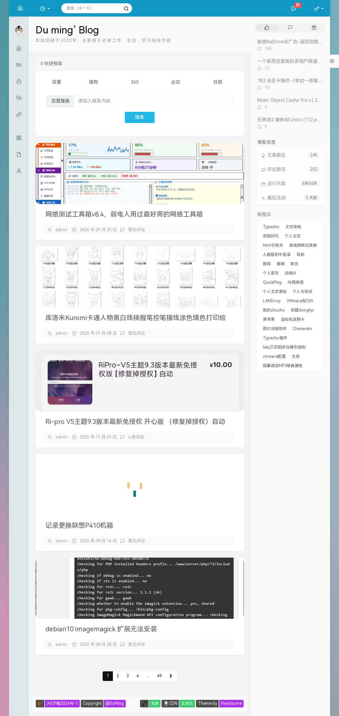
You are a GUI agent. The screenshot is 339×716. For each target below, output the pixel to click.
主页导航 (293, 227)
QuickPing (272, 282)
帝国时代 (271, 236)
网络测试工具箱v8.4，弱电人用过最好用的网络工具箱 (124, 214)
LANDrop (272, 301)
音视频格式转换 (303, 245)
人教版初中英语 (277, 254)
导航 (301, 254)
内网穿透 (296, 282)
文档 (296, 356)
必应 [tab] (175, 82)
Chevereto (302, 328)
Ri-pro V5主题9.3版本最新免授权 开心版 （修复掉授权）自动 (135, 421)
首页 (294, 264)
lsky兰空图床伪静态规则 (284, 347)
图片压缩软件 (275, 328)
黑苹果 (269, 319)
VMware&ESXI (300, 301)
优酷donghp (302, 310)
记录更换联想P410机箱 (79, 525)
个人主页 (293, 236)
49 (159, 676)
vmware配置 (274, 356)
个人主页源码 (275, 291)
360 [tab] (135, 82)
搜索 (139, 117)
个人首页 (271, 273)
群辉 (281, 264)
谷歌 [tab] (217, 82)
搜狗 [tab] (93, 82)
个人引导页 (303, 291)
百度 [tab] (56, 82)
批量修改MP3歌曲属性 (283, 365)
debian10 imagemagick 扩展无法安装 (101, 629)
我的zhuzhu (274, 310)
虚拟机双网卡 (293, 319)
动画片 (291, 273)
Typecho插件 (275, 338)
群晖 (267, 264)
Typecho (271, 227)
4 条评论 (136, 437)
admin (61, 229)
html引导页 (273, 245)
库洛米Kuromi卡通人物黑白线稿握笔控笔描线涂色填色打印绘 (135, 317)
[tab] (266, 27)
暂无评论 (136, 229)
